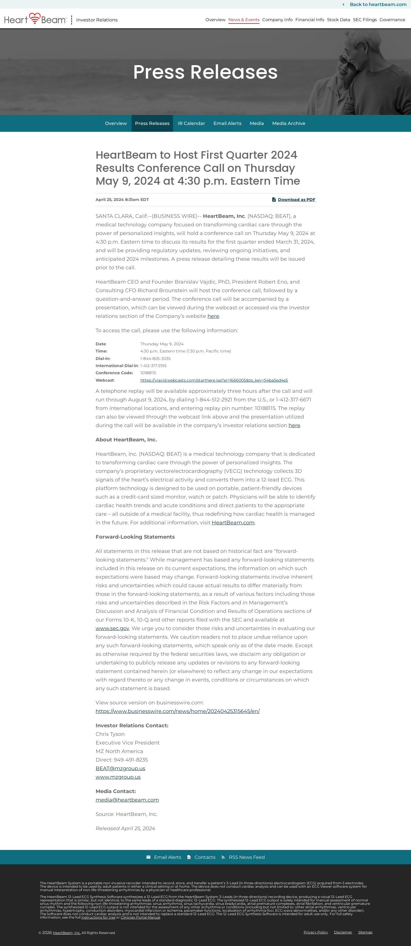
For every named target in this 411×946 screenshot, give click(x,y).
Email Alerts (227, 123)
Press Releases (152, 123)
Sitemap (365, 932)
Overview (215, 19)
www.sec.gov (112, 628)
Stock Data (338, 19)
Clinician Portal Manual (140, 917)
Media (257, 123)
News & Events (243, 19)
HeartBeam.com (233, 522)
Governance (392, 19)
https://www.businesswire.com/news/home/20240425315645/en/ (178, 711)
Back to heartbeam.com (378, 4)
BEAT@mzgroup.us (120, 768)
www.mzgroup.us (118, 777)
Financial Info (309, 19)
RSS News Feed (247, 857)
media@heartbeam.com (127, 800)
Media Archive (288, 123)
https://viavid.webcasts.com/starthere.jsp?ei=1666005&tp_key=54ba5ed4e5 (214, 380)
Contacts (205, 857)
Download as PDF (293, 199)
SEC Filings (365, 19)
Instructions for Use (98, 917)
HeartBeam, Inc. (67, 933)
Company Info (277, 19)
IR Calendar (191, 123)
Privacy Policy (316, 932)
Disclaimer (343, 932)
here (213, 316)
